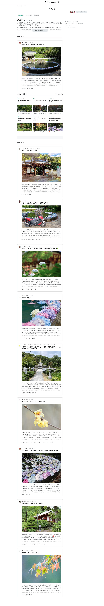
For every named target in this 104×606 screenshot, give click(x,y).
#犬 (35, 289)
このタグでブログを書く (81, 11)
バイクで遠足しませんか (26, 42)
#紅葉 (26, 594)
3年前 (33, 448)
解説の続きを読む (40, 30)
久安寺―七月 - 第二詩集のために (24, 101)
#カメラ (27, 442)
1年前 (33, 42)
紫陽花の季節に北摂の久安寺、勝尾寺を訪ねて (55, 119)
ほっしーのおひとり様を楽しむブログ (29, 148)
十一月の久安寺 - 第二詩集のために (39, 101)
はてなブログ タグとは (69, 23)
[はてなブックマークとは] (26, 94)
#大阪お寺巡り (25, 544)
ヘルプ (76, 23)
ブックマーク (21, 98)
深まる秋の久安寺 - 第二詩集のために (55, 101)
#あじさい (28, 239)
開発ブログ (80, 23)
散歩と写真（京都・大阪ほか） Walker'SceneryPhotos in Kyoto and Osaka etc (37, 344)
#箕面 (30, 544)
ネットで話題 (29, 15)
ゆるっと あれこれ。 (26, 295)
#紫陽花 (27, 289)
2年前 (38, 148)
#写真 (23, 442)
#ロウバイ (43, 442)
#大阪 (23, 289)
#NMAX (33, 239)
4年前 (35, 501)
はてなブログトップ (69, 25)
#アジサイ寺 (40, 544)
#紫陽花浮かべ (25, 88)
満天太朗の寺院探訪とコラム (27, 501)
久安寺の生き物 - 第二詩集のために (24, 119)
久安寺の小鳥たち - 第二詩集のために (39, 119)
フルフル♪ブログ (25, 246)
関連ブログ (36, 15)
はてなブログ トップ (22, 5)
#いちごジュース (40, 239)
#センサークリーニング (35, 442)
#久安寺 (31, 88)
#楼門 (45, 544)
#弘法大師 (34, 392)
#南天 (48, 442)
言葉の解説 (20, 15)
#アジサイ (24, 194)
